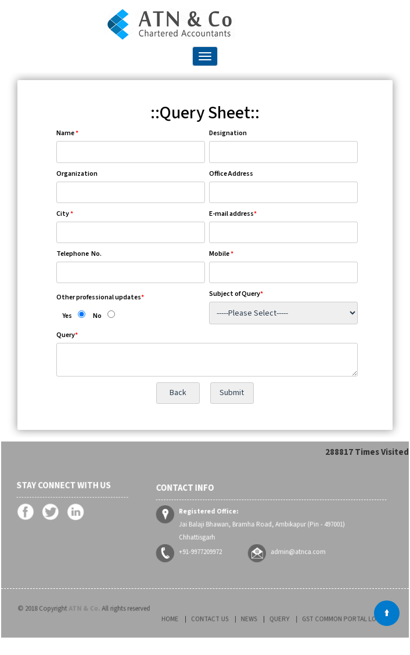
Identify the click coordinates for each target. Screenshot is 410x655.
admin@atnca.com (290, 542)
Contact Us (226, 619)
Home (198, 619)
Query (276, 619)
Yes (67, 316)
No (97, 316)
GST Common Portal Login (323, 619)
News (254, 619)
